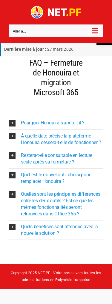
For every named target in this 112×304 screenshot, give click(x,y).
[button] (56, 123)
